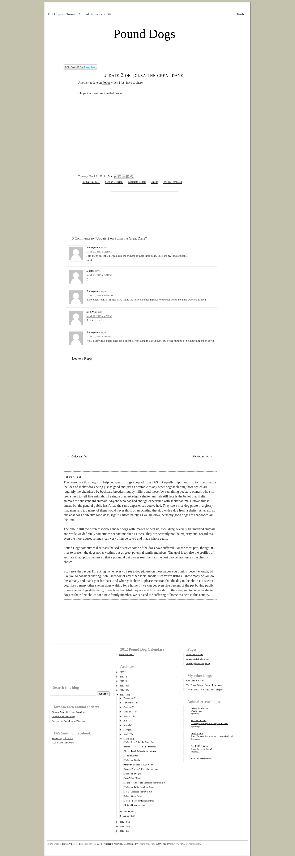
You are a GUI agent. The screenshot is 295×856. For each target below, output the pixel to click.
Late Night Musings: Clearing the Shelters (209, 723)
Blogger (88, 843)
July (125, 720)
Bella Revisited (131, 755)
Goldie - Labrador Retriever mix (139, 800)
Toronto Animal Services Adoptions (68, 712)
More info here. (126, 654)
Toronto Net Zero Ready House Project (204, 689)
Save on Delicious (114, 181)
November (128, 702)
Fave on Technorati (172, 181)
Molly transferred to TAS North (138, 764)
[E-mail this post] (91, 181)
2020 (122, 672)
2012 (122, 822)
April (125, 734)
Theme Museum (146, 843)
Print (110, 176)
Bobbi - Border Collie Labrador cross (141, 769)
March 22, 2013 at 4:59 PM (99, 316)
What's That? (196, 711)
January (127, 816)
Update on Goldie (132, 760)
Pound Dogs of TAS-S (62, 738)
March (126, 738)
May (125, 729)
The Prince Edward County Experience (204, 685)
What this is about (194, 654)
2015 (122, 685)
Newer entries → (202, 456)
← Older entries (77, 456)
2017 (122, 676)
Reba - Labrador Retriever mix (138, 791)
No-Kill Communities (201, 758)
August (126, 716)
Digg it (154, 181)
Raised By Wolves (199, 708)
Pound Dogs (144, 34)
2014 (122, 690)
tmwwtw (174, 843)
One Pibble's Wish (199, 746)
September (128, 711)
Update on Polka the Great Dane (139, 787)
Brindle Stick (197, 733)
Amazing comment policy (198, 663)
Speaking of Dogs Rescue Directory (68, 721)
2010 (122, 831)
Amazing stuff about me (197, 659)
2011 (122, 826)
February (127, 811)
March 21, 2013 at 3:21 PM (99, 251)
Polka (106, 82)
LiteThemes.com (191, 843)
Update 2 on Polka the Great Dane (143, 75)
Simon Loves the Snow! (201, 749)
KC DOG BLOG (198, 720)
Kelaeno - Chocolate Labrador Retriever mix (144, 782)
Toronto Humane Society (63, 716)
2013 (122, 694)
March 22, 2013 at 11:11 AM (99, 295)
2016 (122, 681)
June (125, 725)
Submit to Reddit (137, 181)
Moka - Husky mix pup (134, 805)
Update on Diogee (132, 773)
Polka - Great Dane (133, 796)
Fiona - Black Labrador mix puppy (140, 751)
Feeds (240, 14)
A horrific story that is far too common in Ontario (212, 736)
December (128, 698)
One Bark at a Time (195, 680)
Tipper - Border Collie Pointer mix (140, 746)
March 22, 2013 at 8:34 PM (99, 336)
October (127, 707)
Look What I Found (133, 778)
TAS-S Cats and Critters (63, 742)
